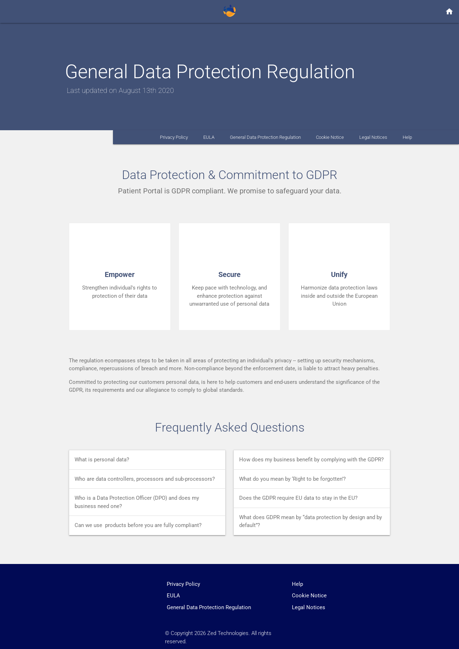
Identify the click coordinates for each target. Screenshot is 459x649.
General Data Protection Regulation (265, 137)
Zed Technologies (228, 633)
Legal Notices (373, 137)
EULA (208, 137)
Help (407, 137)
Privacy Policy (174, 137)
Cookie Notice (330, 137)
